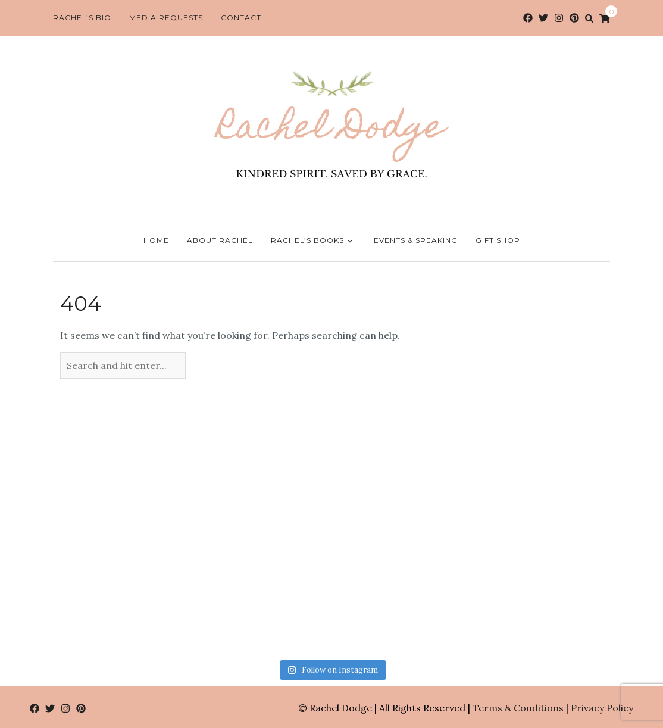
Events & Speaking (416, 240)
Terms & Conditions (518, 708)
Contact (241, 17)
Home (156, 240)
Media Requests (166, 17)
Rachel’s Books (313, 241)
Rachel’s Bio (82, 17)
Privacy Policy (602, 708)
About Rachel (220, 240)
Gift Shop (498, 240)
